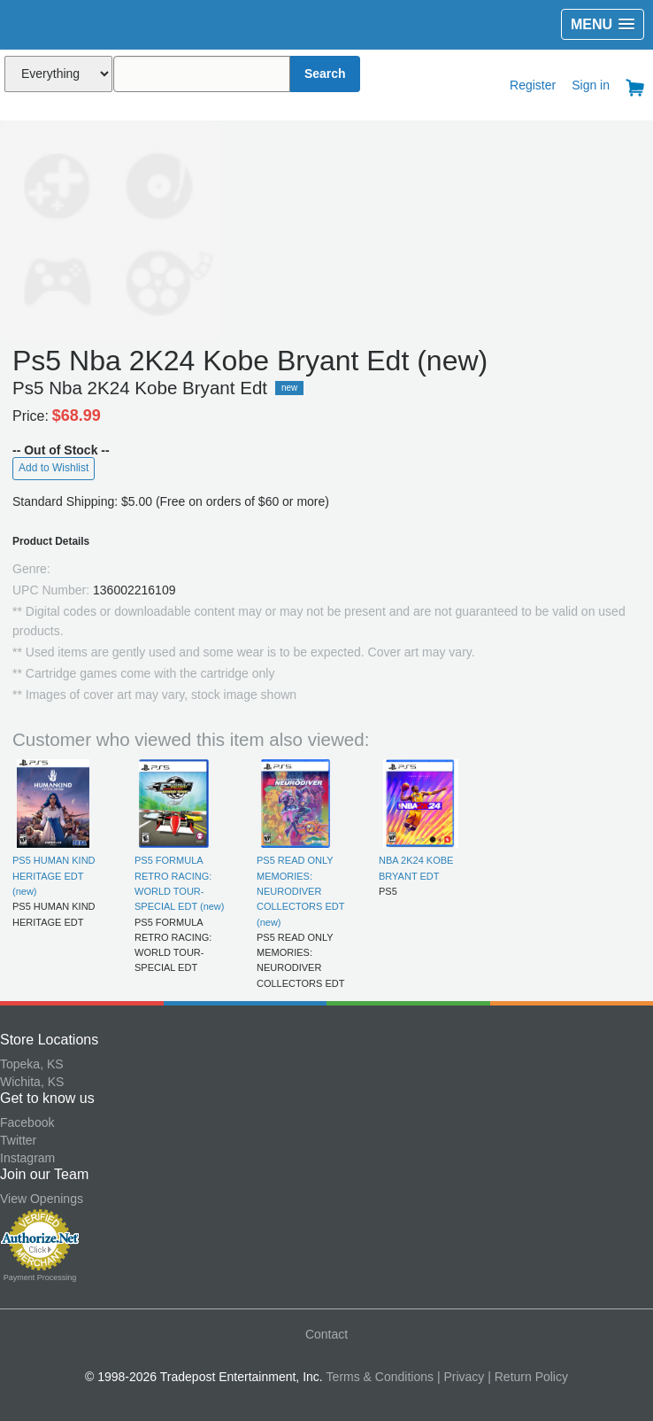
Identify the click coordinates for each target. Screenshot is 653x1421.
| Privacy (460, 1377)
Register (533, 85)
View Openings (41, 1199)
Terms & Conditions (380, 1377)
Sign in (591, 85)
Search (325, 73)
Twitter (18, 1140)
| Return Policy (528, 1377)
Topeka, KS (32, 1064)
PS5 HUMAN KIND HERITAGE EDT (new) (54, 876)
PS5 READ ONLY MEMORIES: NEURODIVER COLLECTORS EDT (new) (300, 891)
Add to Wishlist (53, 468)
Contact (326, 1334)
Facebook (27, 1122)
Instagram (27, 1158)
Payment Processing (40, 1277)
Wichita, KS (32, 1082)
